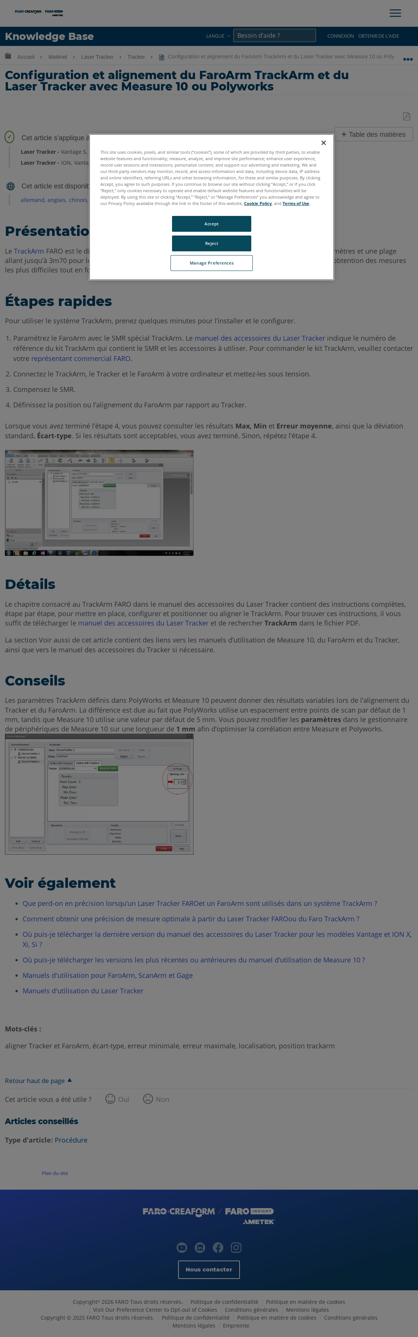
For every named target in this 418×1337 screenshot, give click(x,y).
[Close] (323, 143)
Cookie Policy (258, 203)
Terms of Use (296, 203)
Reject (211, 243)
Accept (211, 223)
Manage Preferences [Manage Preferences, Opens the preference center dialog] (212, 263)
